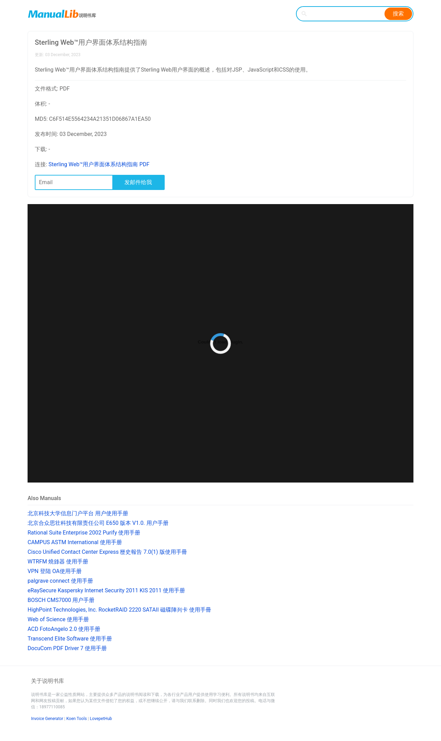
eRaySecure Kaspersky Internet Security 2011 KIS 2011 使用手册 (106, 590)
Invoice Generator (47, 718)
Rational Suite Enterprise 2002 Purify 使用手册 (84, 532)
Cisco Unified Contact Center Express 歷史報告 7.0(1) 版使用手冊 (107, 552)
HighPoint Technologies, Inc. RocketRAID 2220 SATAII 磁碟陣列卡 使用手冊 (119, 609)
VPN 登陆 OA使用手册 (55, 571)
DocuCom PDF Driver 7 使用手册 (67, 648)
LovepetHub (101, 718)
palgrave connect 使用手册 (60, 581)
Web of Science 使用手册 (58, 619)
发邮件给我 (138, 182)
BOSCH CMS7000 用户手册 (61, 600)
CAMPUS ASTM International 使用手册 (75, 542)
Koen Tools (76, 718)
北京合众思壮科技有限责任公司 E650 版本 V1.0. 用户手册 (98, 523)
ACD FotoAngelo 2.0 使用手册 (64, 629)
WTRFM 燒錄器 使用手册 (58, 561)
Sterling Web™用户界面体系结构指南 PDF (99, 164)
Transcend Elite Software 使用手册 (70, 638)
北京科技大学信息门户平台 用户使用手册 (78, 513)
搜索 (398, 13)
